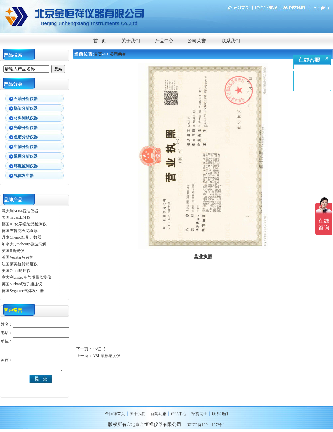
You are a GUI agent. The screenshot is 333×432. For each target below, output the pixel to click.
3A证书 (98, 349)
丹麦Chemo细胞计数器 (21, 237)
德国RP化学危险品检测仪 (24, 224)
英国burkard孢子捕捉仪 (22, 284)
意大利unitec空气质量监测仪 (26, 277)
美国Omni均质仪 (16, 270)
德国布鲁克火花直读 (20, 230)
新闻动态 (158, 413)
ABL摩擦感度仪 (106, 355)
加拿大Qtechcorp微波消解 (24, 244)
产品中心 (164, 40)
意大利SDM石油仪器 (20, 211)
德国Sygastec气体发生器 (23, 290)
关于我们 (130, 40)
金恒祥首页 (115, 413)
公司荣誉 (196, 40)
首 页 (99, 40)
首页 (98, 54)
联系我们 (230, 40)
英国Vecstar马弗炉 (17, 257)
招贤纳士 (199, 413)
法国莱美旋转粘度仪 (20, 264)
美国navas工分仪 (16, 217)
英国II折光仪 (13, 250)
